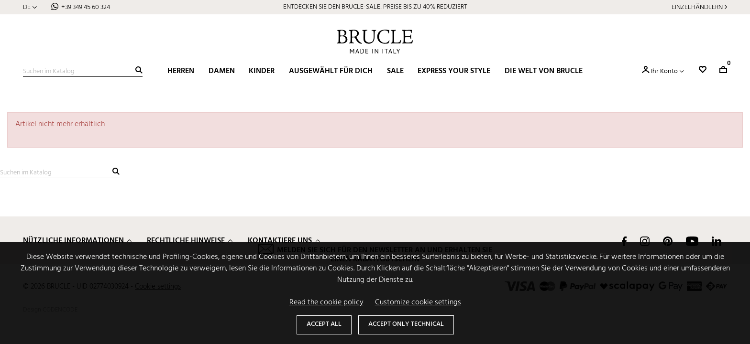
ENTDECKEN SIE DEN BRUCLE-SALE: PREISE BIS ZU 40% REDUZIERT (375, 6)
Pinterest (668, 241)
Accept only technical (406, 324)
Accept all (324, 324)
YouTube (692, 241)
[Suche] (83, 71)
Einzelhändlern (697, 7)
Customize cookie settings (418, 302)
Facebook (624, 241)
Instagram (645, 241)
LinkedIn (716, 241)
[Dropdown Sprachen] (30, 7)
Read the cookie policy (326, 302)
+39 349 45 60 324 (85, 7)
